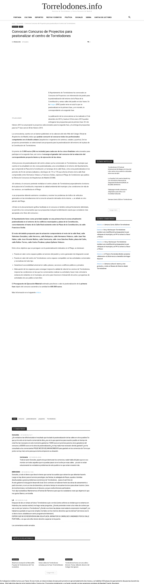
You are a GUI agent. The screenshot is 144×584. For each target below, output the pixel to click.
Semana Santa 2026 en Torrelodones (119, 198)
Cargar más (51, 572)
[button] (129, 17)
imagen (52, 104)
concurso (21, 419)
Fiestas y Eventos (54, 17)
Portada (17, 17)
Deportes (39, 17)
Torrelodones (51, 419)
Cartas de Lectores (103, 17)
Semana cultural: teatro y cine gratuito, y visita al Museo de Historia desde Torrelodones (112, 264)
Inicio (13, 23)
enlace (38, 292)
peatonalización (31, 419)
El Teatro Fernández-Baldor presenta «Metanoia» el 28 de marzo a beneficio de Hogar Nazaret (113, 254)
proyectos (42, 419)
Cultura (28, 17)
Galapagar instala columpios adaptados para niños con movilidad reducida (119, 190)
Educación (69, 559)
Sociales (79, 17)
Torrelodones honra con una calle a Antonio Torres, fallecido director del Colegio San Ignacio (76, 564)
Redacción (17, 42)
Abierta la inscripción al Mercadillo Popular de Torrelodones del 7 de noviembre (22, 564)
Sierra (88, 17)
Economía (20, 23)
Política (68, 17)
